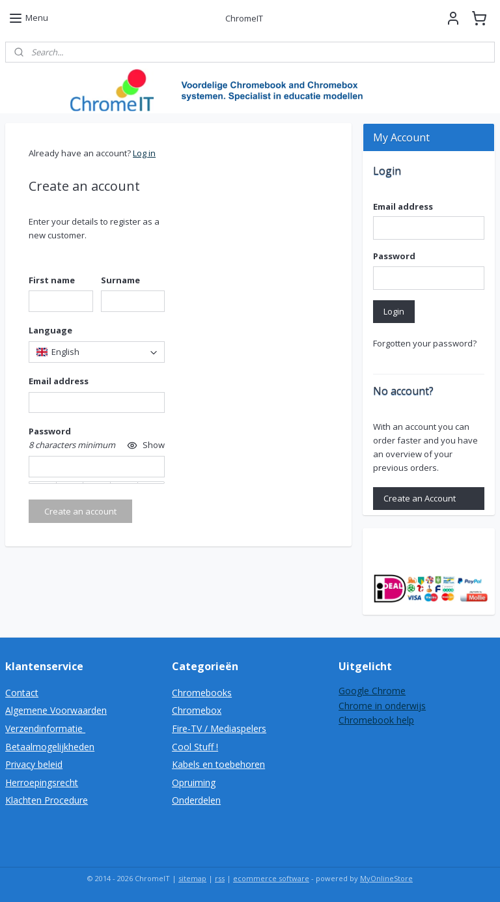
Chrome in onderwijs (382, 705)
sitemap (192, 878)
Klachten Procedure (46, 800)
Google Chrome (372, 690)
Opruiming (193, 782)
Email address (403, 206)
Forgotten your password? (425, 343)
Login (393, 311)
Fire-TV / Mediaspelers (219, 728)
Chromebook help (376, 720)
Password (394, 256)
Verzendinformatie (45, 728)
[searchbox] (97, 352)
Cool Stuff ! (195, 746)
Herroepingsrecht (41, 782)
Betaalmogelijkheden (49, 746)
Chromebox (196, 710)
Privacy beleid (33, 764)
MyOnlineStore (386, 878)
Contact (21, 692)
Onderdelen (196, 800)
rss (220, 878)
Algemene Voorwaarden (56, 710)
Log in (144, 153)
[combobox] (97, 352)
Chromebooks (202, 692)
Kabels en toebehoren (218, 764)
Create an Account (419, 498)
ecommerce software (271, 878)
